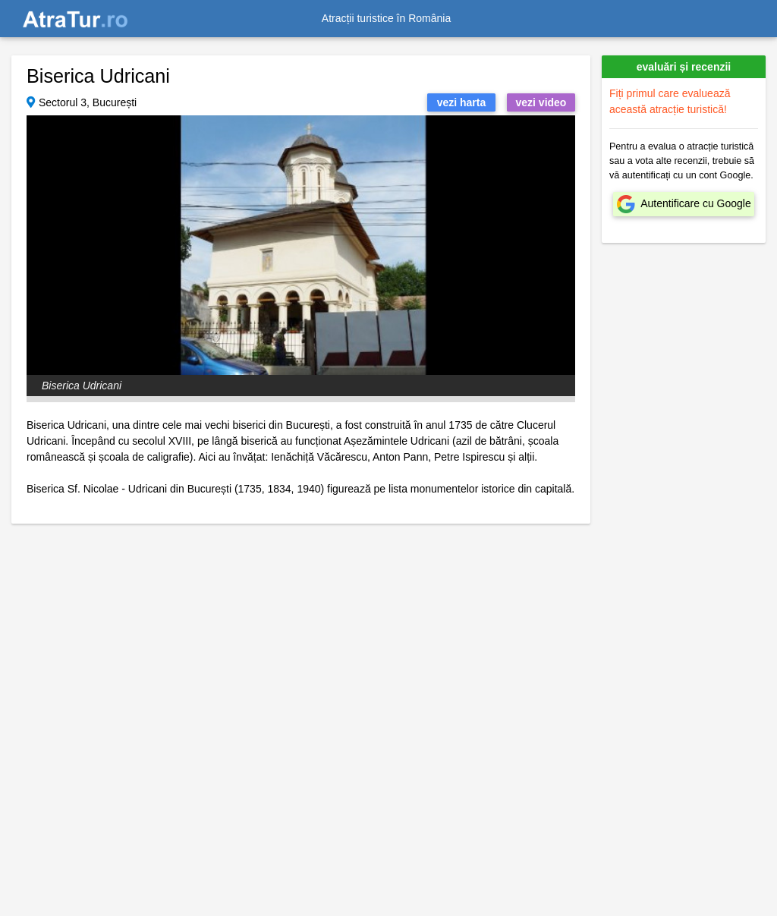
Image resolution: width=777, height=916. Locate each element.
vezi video (541, 102)
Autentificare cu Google (695, 203)
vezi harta (461, 102)
